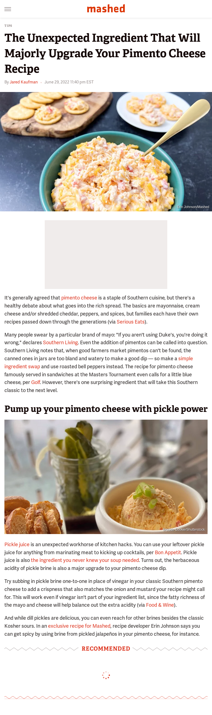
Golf (35, 382)
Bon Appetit (168, 552)
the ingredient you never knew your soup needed (85, 560)
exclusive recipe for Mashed (79, 626)
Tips (8, 25)
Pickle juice (17, 544)
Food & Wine (160, 605)
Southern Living (60, 342)
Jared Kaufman (24, 82)
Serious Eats (131, 322)
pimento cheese (79, 298)
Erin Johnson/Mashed (193, 207)
